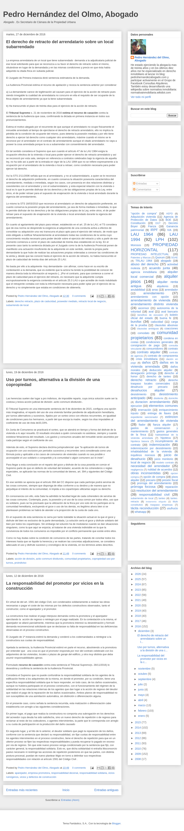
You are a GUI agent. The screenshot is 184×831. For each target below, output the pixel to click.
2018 (138, 615)
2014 (138, 727)
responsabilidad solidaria (93, 772)
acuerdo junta (159, 268)
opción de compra (154, 476)
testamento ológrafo (156, 501)
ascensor (143, 308)
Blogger (116, 823)
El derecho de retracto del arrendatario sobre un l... (152, 638)
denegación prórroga (143, 373)
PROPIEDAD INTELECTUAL (150, 254)
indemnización (159, 445)
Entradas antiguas (106, 790)
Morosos (136, 245)
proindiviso (20, 562)
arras (155, 289)
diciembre (144, 631)
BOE (168, 219)
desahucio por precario (149, 386)
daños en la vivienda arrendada (154, 364)
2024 (138, 584)
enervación (144, 409)
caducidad (157, 321)
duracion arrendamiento (152, 402)
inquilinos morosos (143, 455)
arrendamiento (153, 293)
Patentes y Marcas (141, 257)
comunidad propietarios (78, 558)
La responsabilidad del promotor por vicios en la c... (152, 659)
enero (142, 715)
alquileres (162, 286)
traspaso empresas (161, 505)
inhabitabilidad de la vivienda (151, 451)
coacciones (171, 328)
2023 (138, 589)
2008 (138, 759)
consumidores (154, 348)
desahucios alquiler (148, 390)
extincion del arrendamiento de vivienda (154, 419)
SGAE (174, 257)
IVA (169, 230)
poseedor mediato (67, 301)
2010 (138, 748)
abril (141, 700)
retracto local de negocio (92, 301)
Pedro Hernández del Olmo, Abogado (70, 14)
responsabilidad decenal (64, 772)
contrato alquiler (148, 352)
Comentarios (142, 189)
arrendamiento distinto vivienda (154, 304)
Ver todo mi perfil (141, 96)
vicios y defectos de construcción (38, 777)
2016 (138, 626)
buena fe (165, 318)
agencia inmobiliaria (144, 272)
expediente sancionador (144, 417)
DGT (158, 223)
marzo (142, 705)
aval (151, 311)
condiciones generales (159, 342)
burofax (136, 321)
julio (141, 684)
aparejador (21, 772)
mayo (141, 694)
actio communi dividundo (49, 558)
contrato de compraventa (163, 355)
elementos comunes (163, 406)
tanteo (162, 498)
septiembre (145, 679)
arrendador (171, 289)
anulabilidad (138, 289)
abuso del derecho (145, 264)
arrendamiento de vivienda (150, 300)
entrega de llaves (159, 413)
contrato (173, 348)
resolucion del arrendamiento (157, 490)
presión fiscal (170, 480)
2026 (138, 573)
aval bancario (169, 311)
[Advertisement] (62, 336)
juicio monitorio (163, 459)
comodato (143, 333)
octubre (143, 673)
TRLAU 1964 (144, 260)
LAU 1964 (142, 234)
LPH (160, 239)
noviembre (144, 668)
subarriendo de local (17, 305)
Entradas (140, 183)
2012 (138, 738)
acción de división (25, 558)
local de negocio (141, 462)
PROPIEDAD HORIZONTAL (154, 247)
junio (141, 689)
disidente (158, 398)
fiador (142, 424)
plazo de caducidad (45, 301)
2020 (138, 605)
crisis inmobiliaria (147, 359)
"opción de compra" (144, 213)
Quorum (160, 257)
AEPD (169, 213)
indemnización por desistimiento (151, 448)
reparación (171, 486)
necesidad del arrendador (150, 466)
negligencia (137, 469)
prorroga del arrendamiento (154, 483)
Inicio (65, 790)
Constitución (138, 223)
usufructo (172, 508)
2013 (138, 732)
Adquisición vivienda (143, 216)
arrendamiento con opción (150, 296)
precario (151, 480)
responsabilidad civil (154, 494)
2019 (138, 610)
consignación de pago (145, 345)
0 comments (79, 295)
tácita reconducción (145, 508)
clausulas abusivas (166, 325)
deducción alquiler (160, 370)
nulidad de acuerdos (160, 469)
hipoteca (166, 437)
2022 (138, 594)
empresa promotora (39, 772)
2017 (138, 621)
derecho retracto (24, 301)
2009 (138, 753)
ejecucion (136, 405)
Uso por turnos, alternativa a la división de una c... (153, 649)
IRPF (154, 230)
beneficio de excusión (150, 315)
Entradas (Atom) (70, 800)
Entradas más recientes (22, 790)
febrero (142, 710)
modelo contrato (165, 462)
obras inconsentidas (146, 473)
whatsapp (140, 511)
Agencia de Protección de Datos (154, 218)
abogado (166, 260)
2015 (138, 722)
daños (146, 362)
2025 (138, 579)
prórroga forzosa (143, 487)
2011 (138, 743)
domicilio (173, 398)
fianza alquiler (162, 424)
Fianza (152, 226)
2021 (138, 600)
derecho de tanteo (159, 376)
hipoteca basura (140, 441)
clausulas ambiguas (148, 328)
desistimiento (138, 394)
